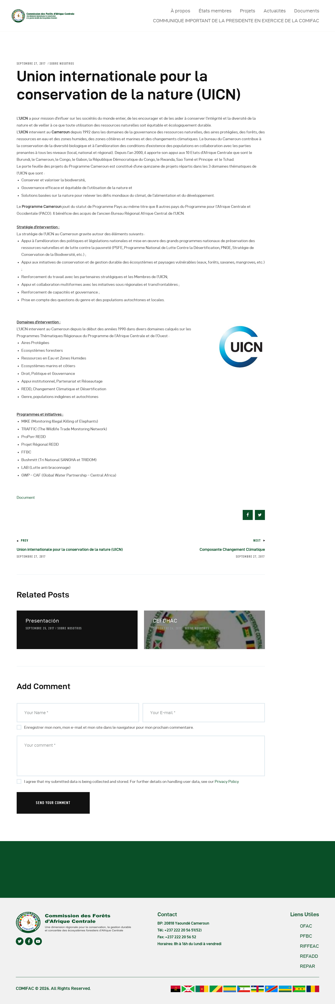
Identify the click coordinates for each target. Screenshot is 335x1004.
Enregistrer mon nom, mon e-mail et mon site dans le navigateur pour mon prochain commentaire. (109, 727)
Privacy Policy (227, 781)
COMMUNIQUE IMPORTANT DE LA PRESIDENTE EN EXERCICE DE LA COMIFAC (236, 20)
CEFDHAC (165, 620)
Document (26, 497)
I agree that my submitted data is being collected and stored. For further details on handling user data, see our (131, 781)
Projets (247, 10)
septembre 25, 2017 (40, 628)
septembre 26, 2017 (167, 628)
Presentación (42, 620)
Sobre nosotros (62, 63)
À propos (180, 10)
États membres (215, 10)
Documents (306, 10)
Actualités (275, 10)
